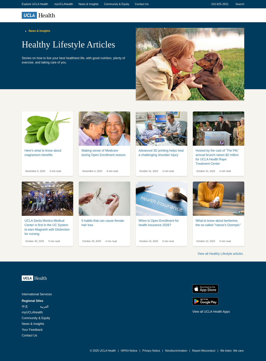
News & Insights (89, 4)
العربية (44, 306)
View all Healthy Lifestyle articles (220, 253)
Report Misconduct (203, 350)
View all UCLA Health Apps (211, 311)
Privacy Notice (151, 350)
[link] (47, 143)
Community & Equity (116, 4)
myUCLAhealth (63, 4)
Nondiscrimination (176, 350)
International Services (37, 294)
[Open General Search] (239, 4)
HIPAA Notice (129, 350)
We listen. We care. (232, 350)
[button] (35, 4)
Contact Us (141, 4)
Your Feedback (32, 329)
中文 (25, 306)
